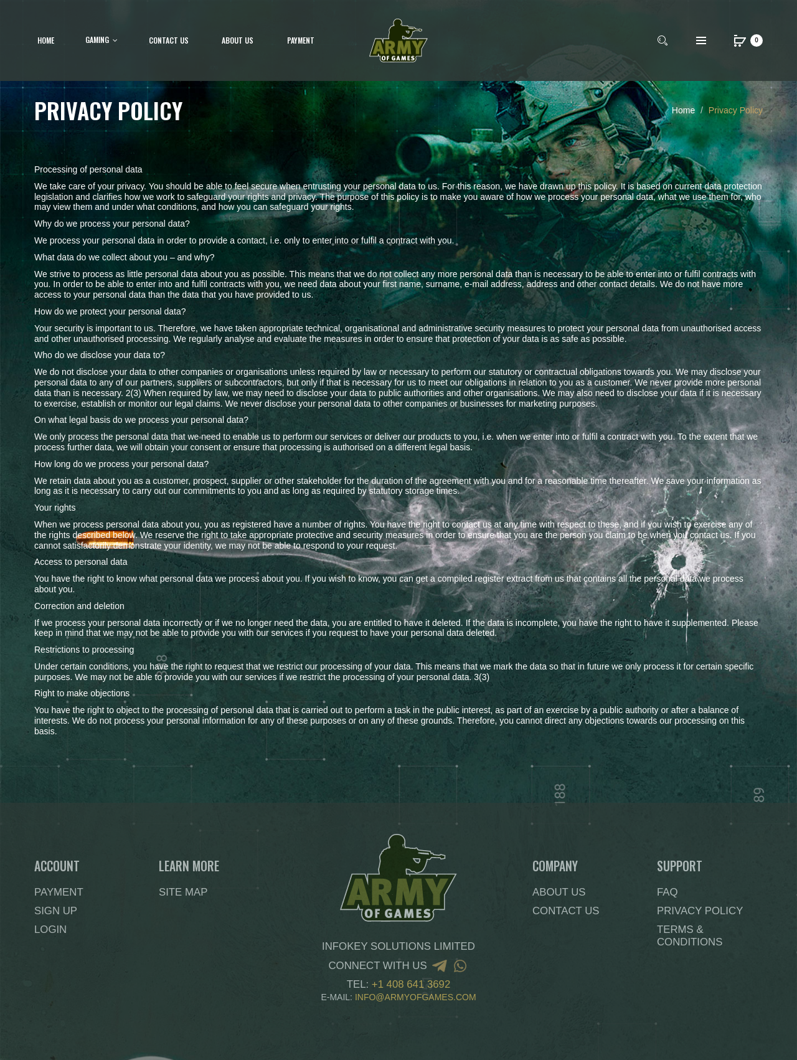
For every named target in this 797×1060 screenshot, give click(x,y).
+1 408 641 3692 (411, 984)
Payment (58, 892)
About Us (558, 892)
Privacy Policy (736, 110)
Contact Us (566, 911)
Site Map (183, 892)
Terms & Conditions (689, 936)
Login (50, 929)
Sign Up (55, 911)
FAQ (667, 892)
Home (683, 110)
